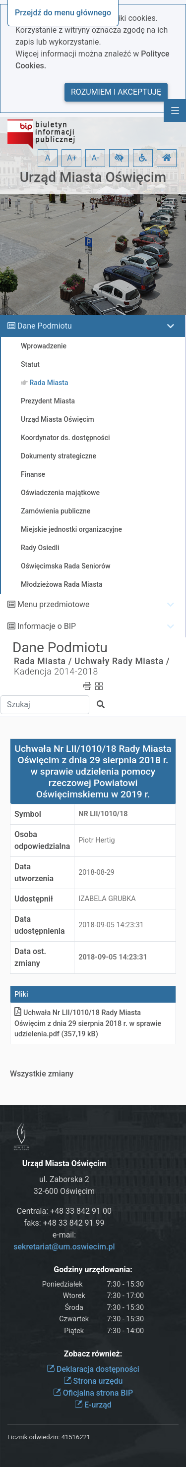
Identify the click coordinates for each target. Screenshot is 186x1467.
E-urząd (93, 1405)
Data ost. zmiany (30, 957)
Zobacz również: (93, 1353)
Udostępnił (33, 898)
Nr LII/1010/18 (102, 814)
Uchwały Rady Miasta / (122, 661)
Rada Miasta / (43, 661)
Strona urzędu (93, 1381)
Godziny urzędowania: (93, 1269)
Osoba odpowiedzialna (42, 840)
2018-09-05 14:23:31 (111, 925)
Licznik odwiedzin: (33, 1437)
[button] (119, 158)
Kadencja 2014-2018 (56, 672)
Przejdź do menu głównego (63, 12)
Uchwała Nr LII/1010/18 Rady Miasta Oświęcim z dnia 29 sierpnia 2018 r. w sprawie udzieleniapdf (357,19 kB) (87, 1023)
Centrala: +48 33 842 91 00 (64, 1211)
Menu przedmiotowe (53, 604)
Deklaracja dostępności (93, 1369)
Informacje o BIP (46, 626)
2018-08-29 (96, 872)
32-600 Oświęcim (64, 1191)
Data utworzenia (34, 872)
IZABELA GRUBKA (106, 899)
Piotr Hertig (96, 840)
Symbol (27, 814)
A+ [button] (72, 158)
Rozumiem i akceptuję (116, 92)
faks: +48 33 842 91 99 (64, 1223)
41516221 (76, 1437)
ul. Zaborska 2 (64, 1179)
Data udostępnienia (39, 925)
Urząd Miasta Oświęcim (93, 177)
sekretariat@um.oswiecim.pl (64, 1246)
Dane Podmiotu (44, 326)
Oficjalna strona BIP (93, 1393)
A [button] (47, 158)
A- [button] (95, 158)
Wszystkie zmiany (41, 1073)
